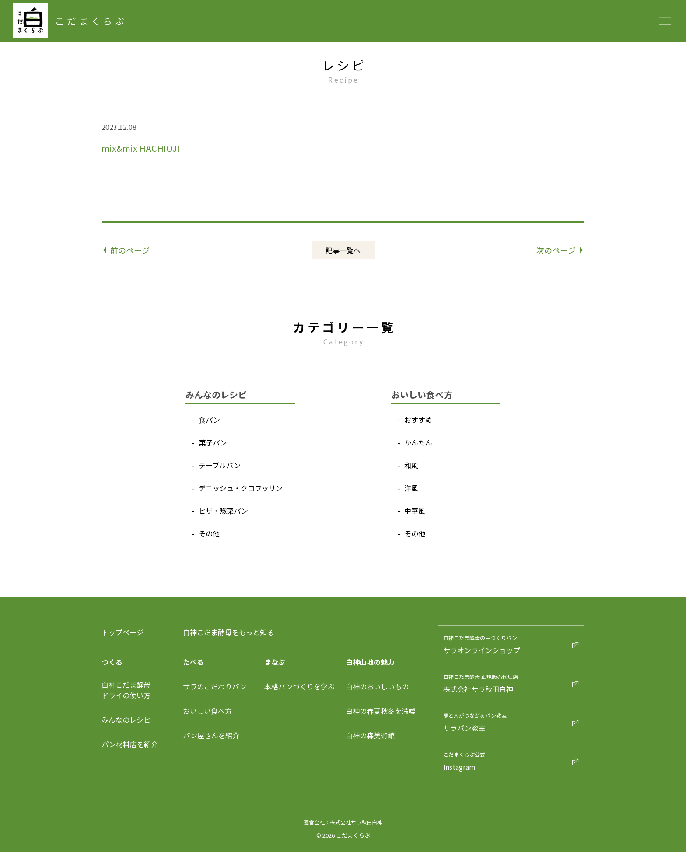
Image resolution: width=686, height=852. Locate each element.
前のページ (126, 250)
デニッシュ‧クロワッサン (241, 488)
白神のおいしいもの (377, 686)
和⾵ (411, 465)
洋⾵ (411, 488)
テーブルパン (220, 465)
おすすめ (418, 419)
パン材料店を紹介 (130, 744)
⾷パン (209, 419)
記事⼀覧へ (343, 250)
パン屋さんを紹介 (211, 735)
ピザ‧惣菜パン (223, 510)
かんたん (418, 442)
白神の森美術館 (370, 735)
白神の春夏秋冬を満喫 (381, 711)
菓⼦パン (213, 442)
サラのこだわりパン (214, 686)
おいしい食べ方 (207, 711)
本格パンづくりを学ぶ (299, 686)
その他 (209, 533)
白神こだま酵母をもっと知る (228, 632)
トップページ (123, 632)
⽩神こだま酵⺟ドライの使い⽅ (126, 689)
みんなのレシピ (126, 719)
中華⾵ (414, 510)
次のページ (559, 250)
